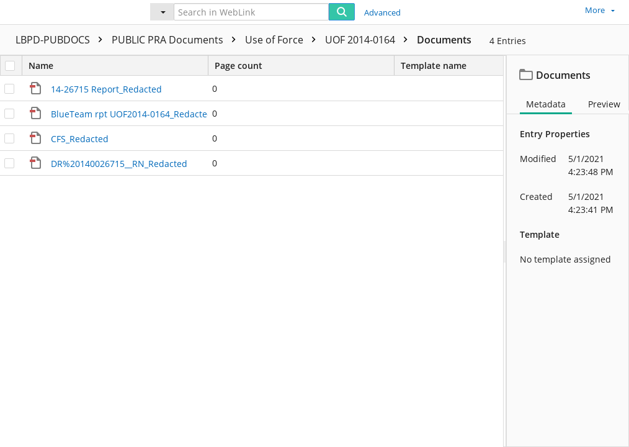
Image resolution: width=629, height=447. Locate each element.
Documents (444, 40)
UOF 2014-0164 (369, 40)
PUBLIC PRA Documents (177, 40)
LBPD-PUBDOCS (62, 40)
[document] (568, 251)
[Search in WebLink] (251, 11)
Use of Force (283, 40)
